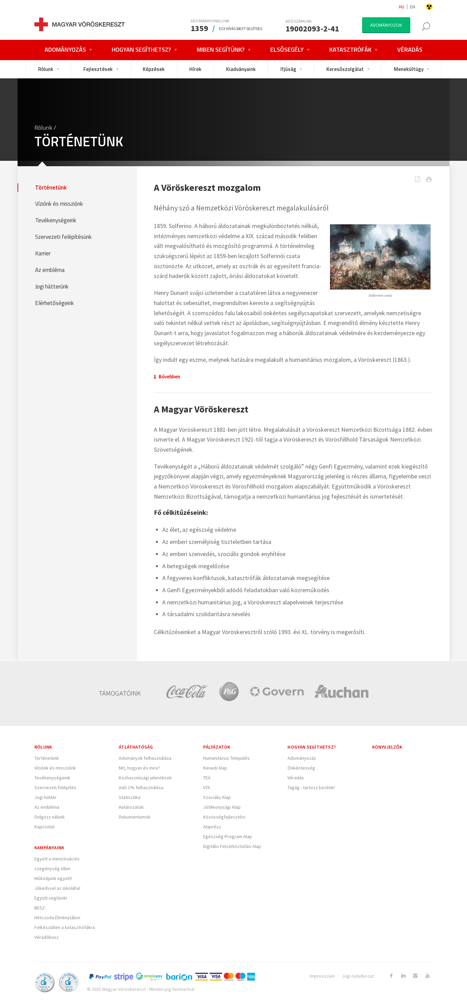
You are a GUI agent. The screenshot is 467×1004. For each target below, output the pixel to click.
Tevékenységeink (55, 220)
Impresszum (322, 976)
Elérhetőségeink (54, 303)
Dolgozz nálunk (49, 817)
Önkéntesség (301, 768)
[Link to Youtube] (427, 976)
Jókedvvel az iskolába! (57, 888)
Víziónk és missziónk (59, 204)
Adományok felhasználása (145, 758)
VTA (206, 787)
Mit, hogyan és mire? (139, 768)
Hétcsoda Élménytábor (57, 917)
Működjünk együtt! (53, 878)
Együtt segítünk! (50, 898)
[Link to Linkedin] (403, 976)
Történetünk (50, 187)
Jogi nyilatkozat (358, 976)
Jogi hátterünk (51, 286)
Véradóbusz (46, 937)
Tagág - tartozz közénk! (311, 787)
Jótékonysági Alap (222, 807)
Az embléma (50, 270)
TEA (207, 778)
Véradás (295, 778)
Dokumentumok (134, 817)
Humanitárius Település (226, 758)
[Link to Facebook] (391, 976)
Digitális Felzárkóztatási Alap (232, 846)
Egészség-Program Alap (227, 836)
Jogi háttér (45, 797)
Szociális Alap (217, 797)
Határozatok (131, 807)
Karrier (43, 253)
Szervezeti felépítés (55, 787)
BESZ (39, 908)
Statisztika (129, 797)
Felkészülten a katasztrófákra (64, 927)
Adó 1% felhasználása (141, 787)
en (412, 7)
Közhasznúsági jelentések (145, 778)
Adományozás (301, 758)
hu (401, 7)
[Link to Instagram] (415, 976)
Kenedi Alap (215, 768)
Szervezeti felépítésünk (63, 237)
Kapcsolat (44, 827)
